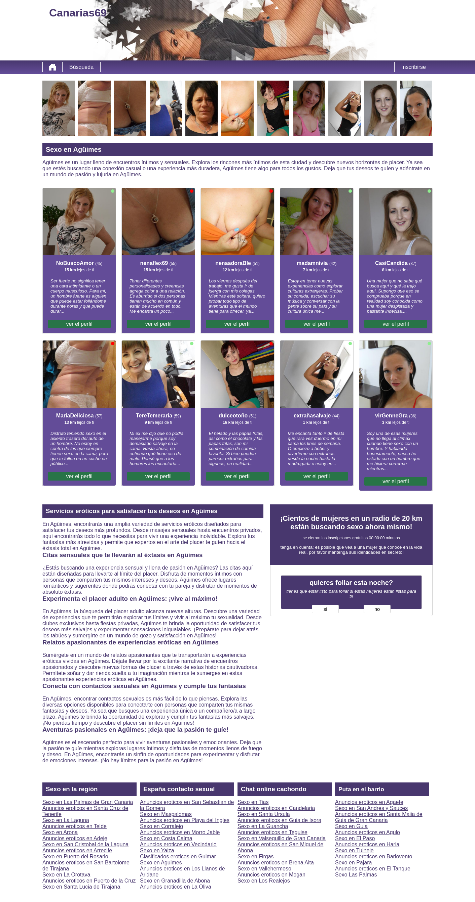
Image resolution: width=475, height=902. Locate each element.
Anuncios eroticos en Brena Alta (276, 862)
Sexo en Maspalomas (166, 814)
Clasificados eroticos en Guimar (178, 856)
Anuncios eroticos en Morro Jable (180, 832)
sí (325, 609)
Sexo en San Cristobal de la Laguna (85, 844)
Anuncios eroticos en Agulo (367, 832)
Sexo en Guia (351, 826)
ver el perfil (79, 324)
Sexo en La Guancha (263, 826)
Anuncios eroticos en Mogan (271, 874)
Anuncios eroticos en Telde (74, 826)
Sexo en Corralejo (161, 826)
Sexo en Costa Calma (166, 838)
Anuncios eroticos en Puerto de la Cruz (89, 881)
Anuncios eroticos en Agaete (369, 802)
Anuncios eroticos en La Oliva (175, 887)
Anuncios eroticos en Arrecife (77, 850)
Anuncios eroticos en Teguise (272, 832)
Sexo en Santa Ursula (264, 814)
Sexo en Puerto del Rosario (75, 856)
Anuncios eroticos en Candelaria (276, 808)
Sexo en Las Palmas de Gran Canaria (87, 802)
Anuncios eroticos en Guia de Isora (279, 820)
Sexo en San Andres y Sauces (371, 808)
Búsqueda (81, 67)
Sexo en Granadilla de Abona (175, 881)
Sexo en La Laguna (65, 820)
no (377, 609)
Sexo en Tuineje (354, 850)
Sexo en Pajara (353, 862)
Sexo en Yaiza (157, 850)
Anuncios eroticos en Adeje (74, 838)
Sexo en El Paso (355, 838)
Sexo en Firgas (256, 856)
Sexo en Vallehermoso (264, 868)
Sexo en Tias (253, 802)
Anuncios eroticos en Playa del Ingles (184, 820)
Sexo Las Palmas (356, 874)
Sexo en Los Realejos (264, 881)
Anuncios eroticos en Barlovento (373, 856)
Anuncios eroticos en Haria (367, 844)
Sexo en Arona (60, 832)
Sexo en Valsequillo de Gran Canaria (282, 838)
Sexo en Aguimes (161, 862)
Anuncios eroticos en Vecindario (178, 844)
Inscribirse (413, 67)
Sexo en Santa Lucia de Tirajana (81, 887)
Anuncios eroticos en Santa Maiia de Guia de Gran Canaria (379, 817)
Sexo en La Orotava (66, 874)
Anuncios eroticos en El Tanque (372, 868)
